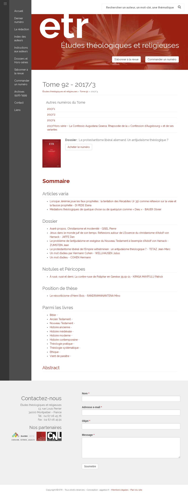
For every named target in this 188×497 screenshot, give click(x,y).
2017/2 (51, 114)
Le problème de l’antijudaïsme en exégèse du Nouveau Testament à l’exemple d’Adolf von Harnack (108, 240)
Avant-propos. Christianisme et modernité (74, 228)
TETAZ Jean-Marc (159, 249)
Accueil (18, 11)
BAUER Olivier (153, 209)
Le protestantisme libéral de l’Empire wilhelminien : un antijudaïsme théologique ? (98, 249)
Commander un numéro (21, 82)
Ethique (54, 352)
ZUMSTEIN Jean (59, 245)
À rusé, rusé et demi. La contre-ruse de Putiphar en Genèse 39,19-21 (90, 276)
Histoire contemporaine (64, 339)
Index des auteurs (20, 38)
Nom (85, 393)
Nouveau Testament (61, 323)
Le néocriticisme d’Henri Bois (67, 295)
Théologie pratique (61, 343)
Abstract (50, 367)
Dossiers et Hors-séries (21, 60)
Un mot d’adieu (59, 257)
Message (88, 434)
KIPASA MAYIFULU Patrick (148, 276)
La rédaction (21, 29)
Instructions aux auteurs (21, 49)
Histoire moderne (60, 335)
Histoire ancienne (60, 327)
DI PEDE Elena (83, 205)
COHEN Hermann (80, 257)
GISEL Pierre (109, 228)
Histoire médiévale (61, 331)
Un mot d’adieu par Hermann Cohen (71, 253)
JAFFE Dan (68, 236)
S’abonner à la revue (21, 71)
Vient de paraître (59, 356)
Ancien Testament (60, 319)
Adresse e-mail (92, 407)
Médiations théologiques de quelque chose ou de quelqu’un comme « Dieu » (96, 209)
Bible (53, 314)
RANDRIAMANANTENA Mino (103, 295)
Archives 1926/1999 (20, 93)
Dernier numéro (19, 20)
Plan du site (136, 490)
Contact (19, 102)
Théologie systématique (64, 347)
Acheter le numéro (79, 147)
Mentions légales (119, 490)
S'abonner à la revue (126, 59)
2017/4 (51, 120)
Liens (17, 110)
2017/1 (51, 108)
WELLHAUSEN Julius (107, 253)
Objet (86, 420)
